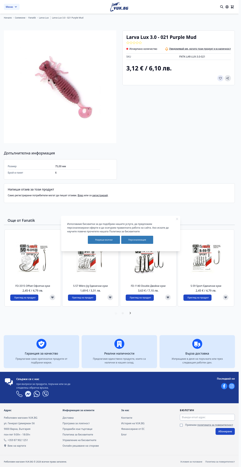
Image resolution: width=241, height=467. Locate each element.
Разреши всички (104, 239)
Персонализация (137, 239)
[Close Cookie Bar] (177, 219)
